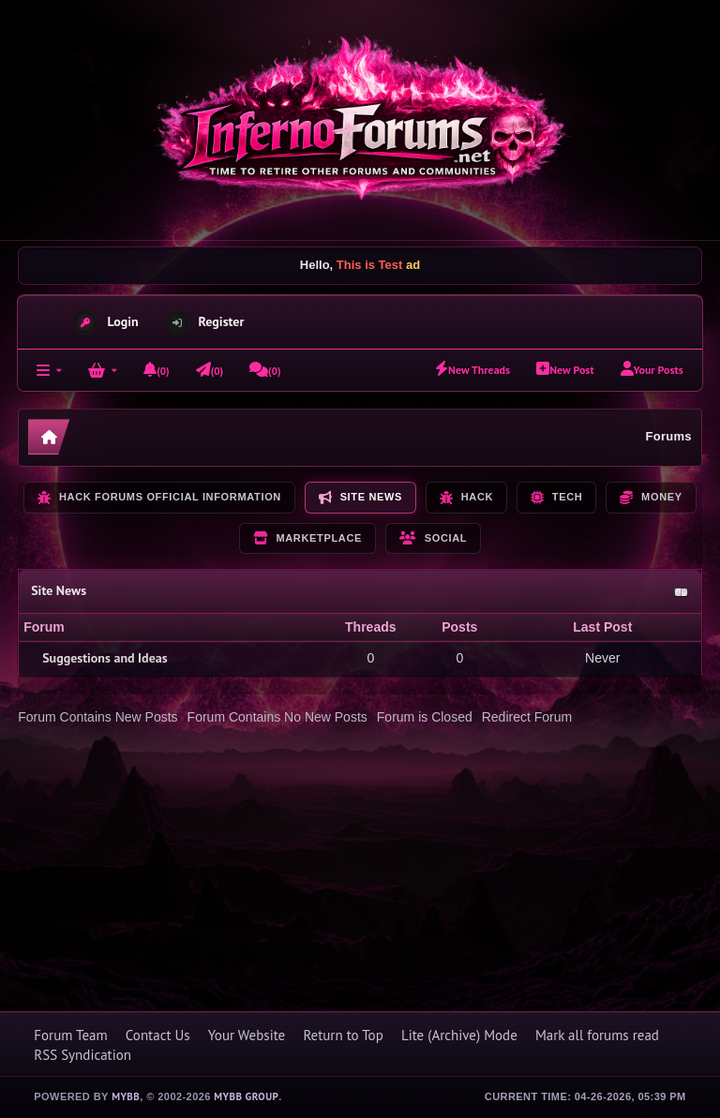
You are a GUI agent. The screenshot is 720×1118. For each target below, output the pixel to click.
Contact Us (158, 1035)
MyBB (126, 1096)
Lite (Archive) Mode (459, 1035)
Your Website (246, 1035)
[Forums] (49, 370)
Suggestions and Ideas (104, 657)
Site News (58, 590)
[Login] (102, 370)
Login (122, 321)
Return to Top (342, 1035)
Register (222, 321)
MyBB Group (246, 1096)
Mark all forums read (597, 1035)
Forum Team (70, 1035)
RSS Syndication (82, 1055)
